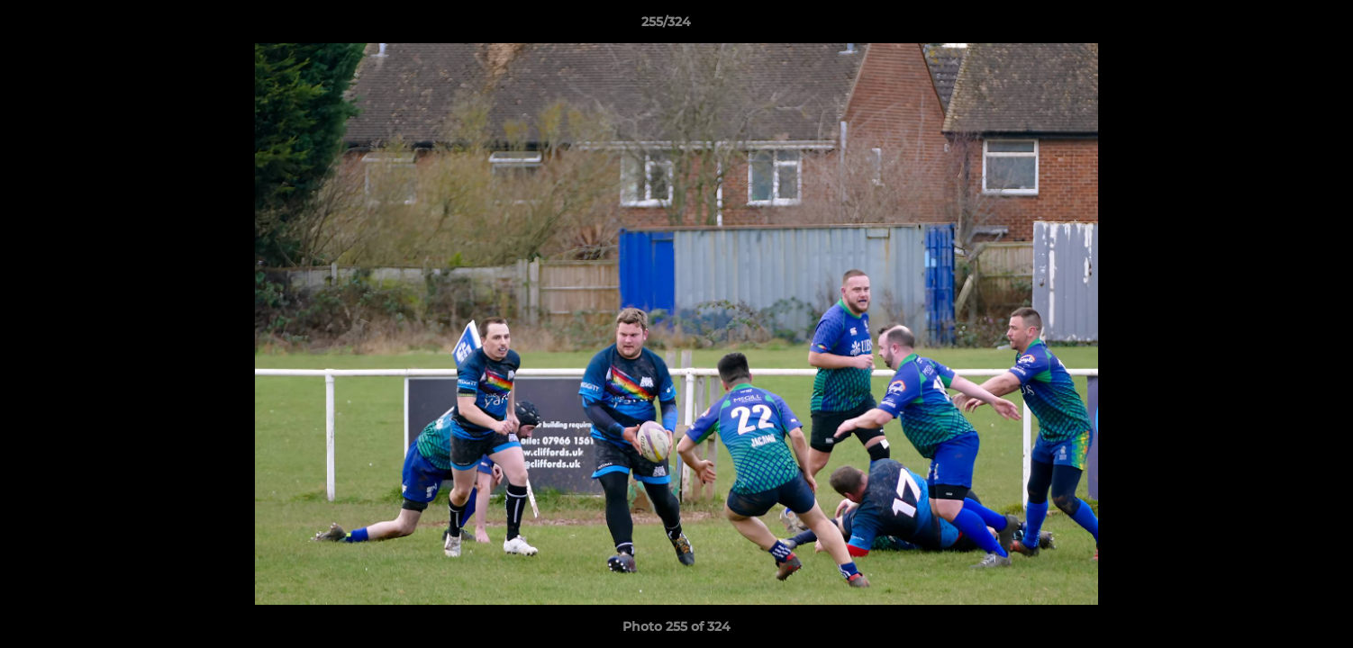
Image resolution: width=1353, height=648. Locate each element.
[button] (1277, 26)
